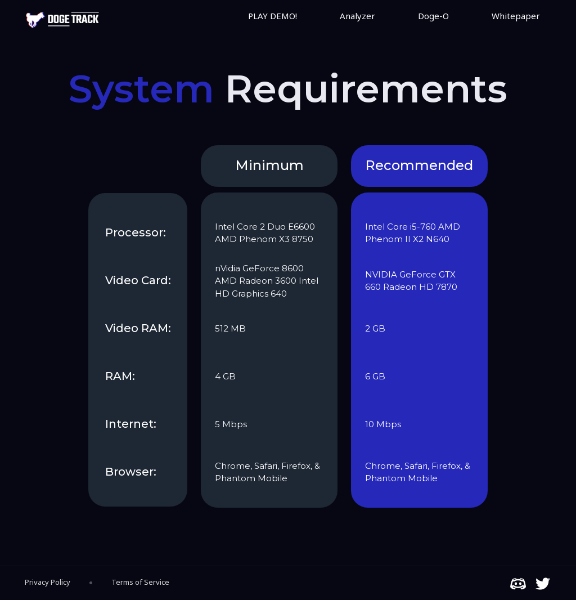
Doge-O (433, 15)
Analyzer (357, 15)
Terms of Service (140, 582)
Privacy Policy (47, 582)
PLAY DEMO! (272, 15)
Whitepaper (516, 15)
